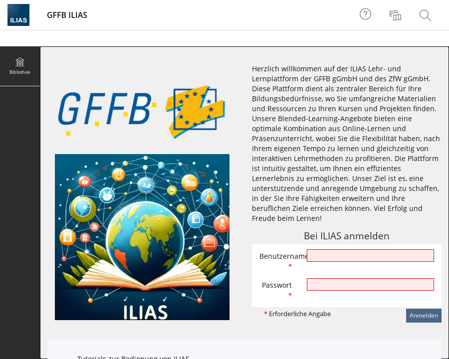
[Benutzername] (370, 255)
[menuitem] (397, 15)
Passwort (277, 290)
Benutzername (279, 261)
